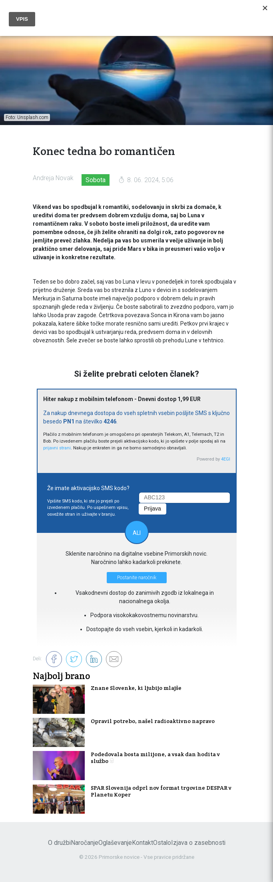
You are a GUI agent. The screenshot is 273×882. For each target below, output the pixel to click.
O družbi (59, 842)
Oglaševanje (115, 842)
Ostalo (162, 842)
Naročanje (84, 842)
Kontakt (142, 842)
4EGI (225, 459)
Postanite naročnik (136, 577)
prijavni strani (57, 448)
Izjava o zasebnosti (198, 842)
